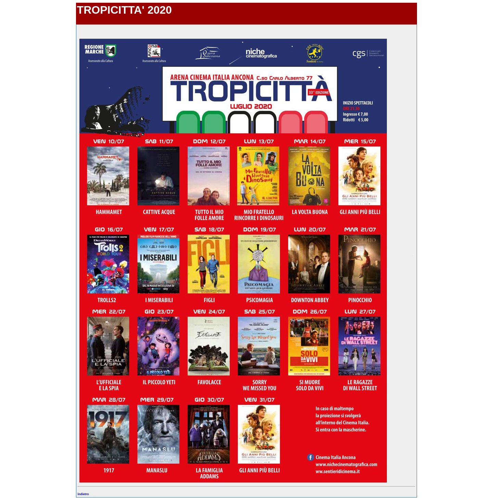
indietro (83, 494)
